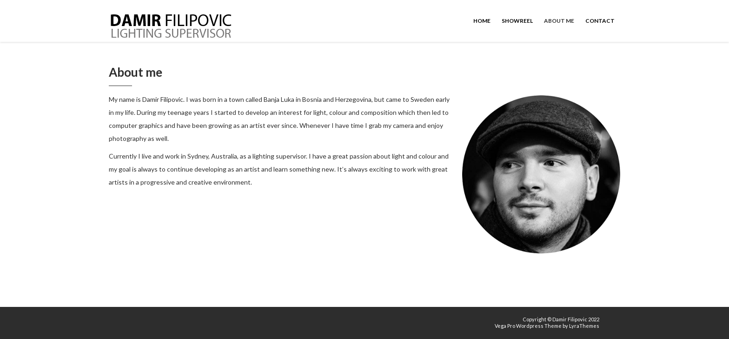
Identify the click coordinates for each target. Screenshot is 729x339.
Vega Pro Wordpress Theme (528, 326)
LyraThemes (584, 326)
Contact (600, 20)
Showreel (517, 20)
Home (481, 20)
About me (559, 20)
